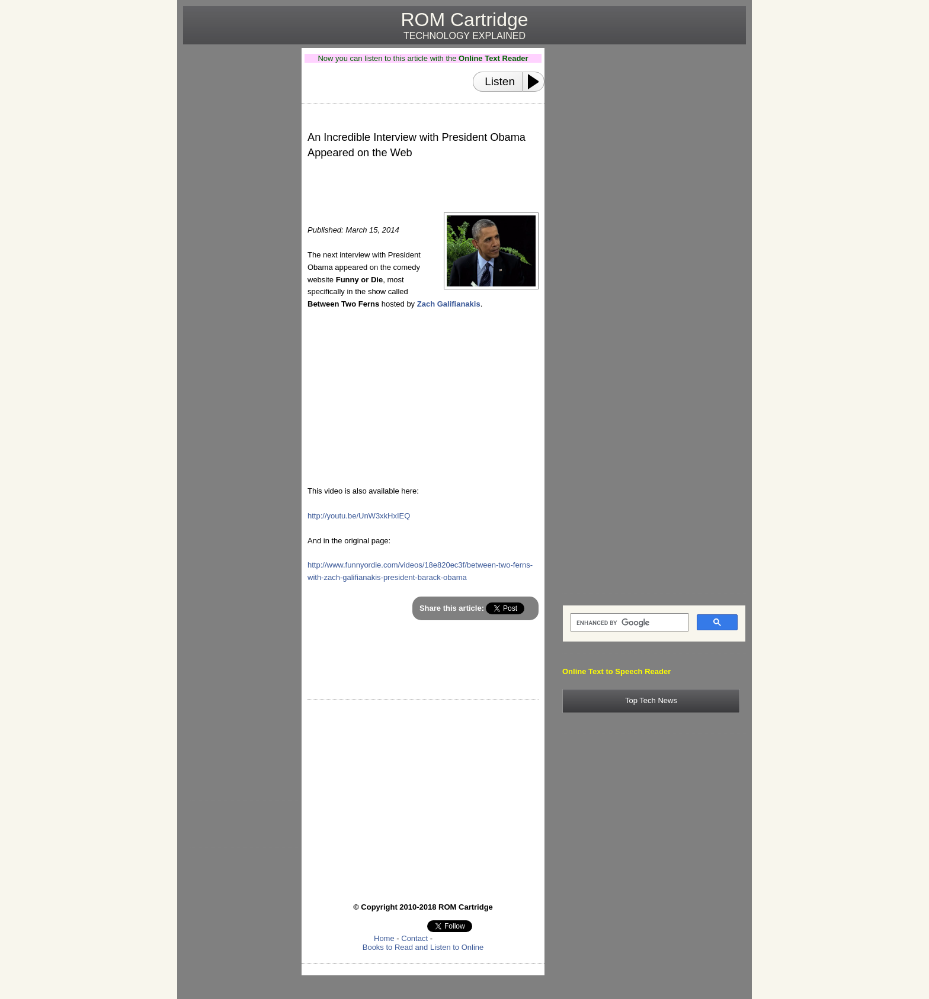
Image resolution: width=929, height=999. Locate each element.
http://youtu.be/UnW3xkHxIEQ (358, 515)
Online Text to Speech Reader (616, 671)
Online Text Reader (493, 58)
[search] (628, 622)
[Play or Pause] (537, 81)
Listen (500, 81)
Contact (414, 938)
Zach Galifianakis (448, 303)
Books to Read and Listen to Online (423, 947)
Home (384, 938)
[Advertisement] (237, 225)
